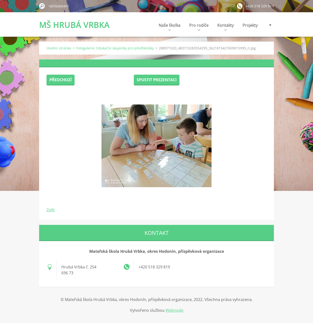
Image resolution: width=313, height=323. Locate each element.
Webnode (174, 310)
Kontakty (225, 27)
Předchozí (60, 79)
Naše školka (169, 27)
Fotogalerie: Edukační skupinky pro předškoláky (115, 48)
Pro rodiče (199, 27)
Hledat (42, 5)
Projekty (250, 25)
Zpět (50, 209)
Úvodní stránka (58, 48)
